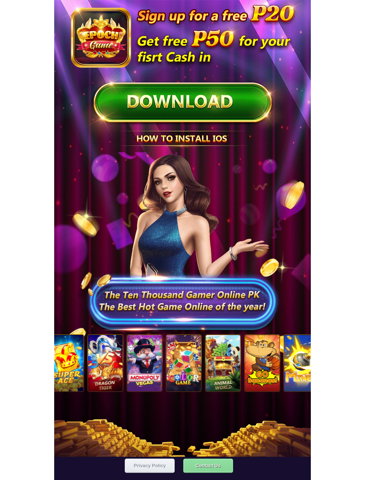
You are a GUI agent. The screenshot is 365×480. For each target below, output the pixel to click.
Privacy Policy (150, 464)
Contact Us (207, 464)
